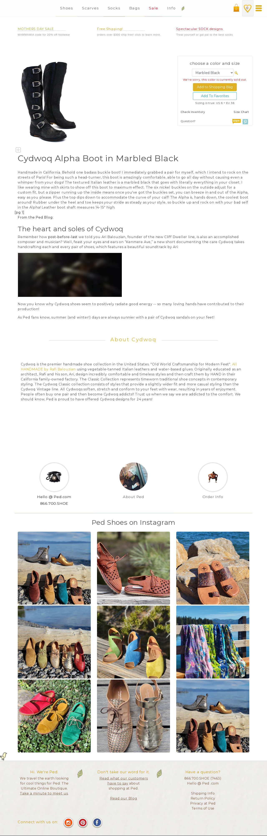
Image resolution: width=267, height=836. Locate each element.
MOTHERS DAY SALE (36, 29)
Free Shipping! (110, 29)
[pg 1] (19, 212)
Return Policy (203, 798)
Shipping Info (203, 793)
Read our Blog (123, 798)
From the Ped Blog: (35, 217)
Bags (134, 8)
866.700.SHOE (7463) (203, 778)
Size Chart (241, 112)
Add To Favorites (215, 96)
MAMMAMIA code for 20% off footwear (44, 34)
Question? (188, 121)
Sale (153, 8)
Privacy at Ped (203, 803)
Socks (114, 8)
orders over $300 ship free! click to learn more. (129, 34)
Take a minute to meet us (44, 793)
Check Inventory (193, 112)
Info (172, 8)
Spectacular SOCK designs (199, 29)
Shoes (66, 8)
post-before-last (63, 237)
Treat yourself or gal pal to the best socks (204, 34)
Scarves (90, 8)
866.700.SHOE (54, 503)
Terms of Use (202, 808)
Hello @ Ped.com (54, 497)
